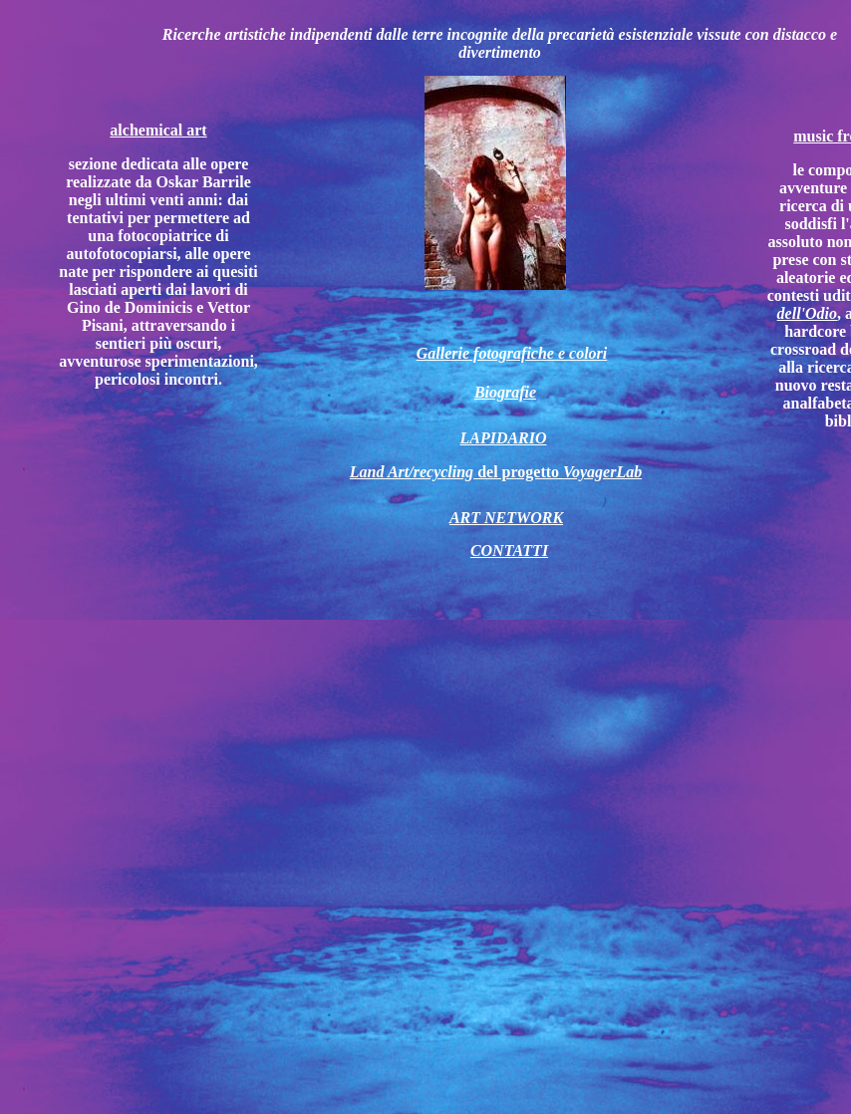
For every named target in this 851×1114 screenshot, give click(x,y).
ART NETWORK (506, 517)
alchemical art (158, 130)
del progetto (496, 471)
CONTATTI (509, 550)
